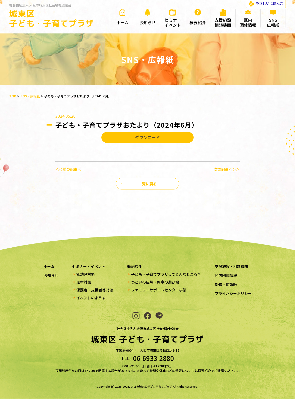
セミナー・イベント (88, 266)
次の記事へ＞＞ (227, 169)
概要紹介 (134, 266)
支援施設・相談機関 (231, 266)
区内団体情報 (226, 275)
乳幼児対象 (85, 274)
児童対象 (83, 282)
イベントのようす (91, 297)
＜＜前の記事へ (68, 169)
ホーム (49, 266)
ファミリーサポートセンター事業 (158, 290)
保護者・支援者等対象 (94, 290)
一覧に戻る (147, 183)
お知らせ (51, 275)
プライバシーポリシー (233, 293)
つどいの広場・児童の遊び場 (155, 282)
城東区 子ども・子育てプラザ (51, 18)
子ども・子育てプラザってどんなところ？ (166, 274)
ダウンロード (147, 137)
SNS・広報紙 (226, 284)
